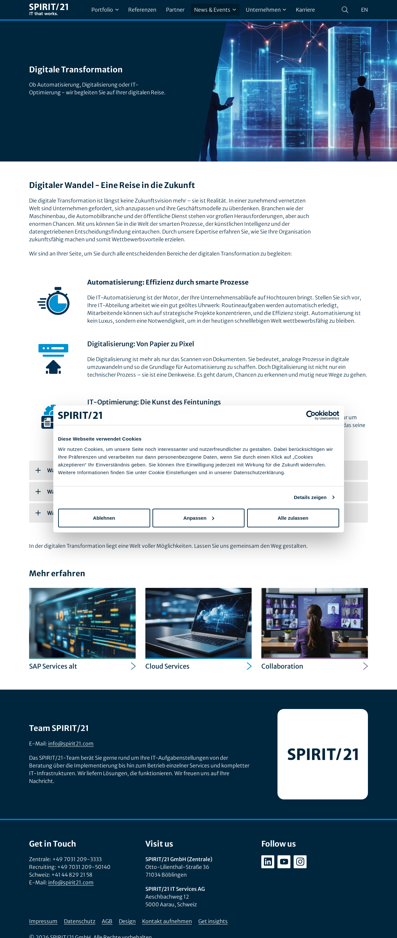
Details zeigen (310, 497)
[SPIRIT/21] (48, 10)
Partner (175, 9)
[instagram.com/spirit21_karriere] (300, 861)
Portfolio (105, 9)
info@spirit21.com (71, 743)
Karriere (305, 9)
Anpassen (198, 517)
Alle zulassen (292, 517)
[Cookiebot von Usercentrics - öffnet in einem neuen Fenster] (311, 415)
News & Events (215, 9)
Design (127, 921)
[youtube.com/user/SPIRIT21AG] (283, 861)
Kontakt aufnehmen (167, 921)
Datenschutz (79, 921)
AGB (107, 921)
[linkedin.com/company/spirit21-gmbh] (267, 861)
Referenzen (142, 9)
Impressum (43, 921)
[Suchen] (345, 10)
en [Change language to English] (364, 9)
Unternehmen (266, 9)
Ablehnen (104, 517)
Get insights (213, 921)
